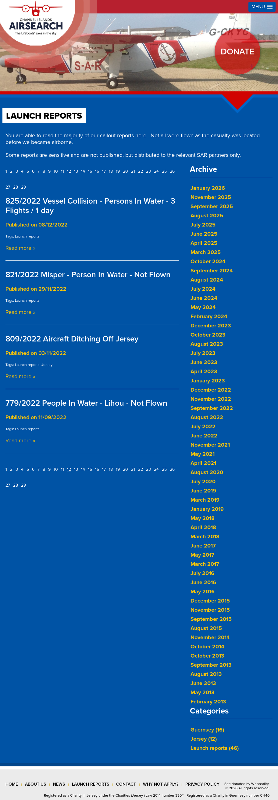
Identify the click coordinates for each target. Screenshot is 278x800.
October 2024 (208, 261)
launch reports (90, 784)
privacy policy (202, 784)
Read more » (20, 248)
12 (69, 171)
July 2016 (202, 573)
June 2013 (203, 683)
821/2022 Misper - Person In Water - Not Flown (88, 274)
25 (164, 171)
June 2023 (204, 362)
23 (148, 171)
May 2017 (202, 554)
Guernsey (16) (207, 729)
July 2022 (203, 426)
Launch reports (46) (215, 748)
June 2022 (204, 435)
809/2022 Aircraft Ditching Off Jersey (71, 339)
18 (111, 171)
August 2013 (206, 674)
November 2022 (211, 399)
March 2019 (205, 499)
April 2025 (204, 243)
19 (118, 171)
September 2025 (212, 206)
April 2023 (204, 371)
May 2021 (203, 454)
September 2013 (211, 665)
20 (125, 171)
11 (62, 171)
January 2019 (207, 509)
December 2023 (211, 325)
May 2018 (203, 518)
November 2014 (210, 637)
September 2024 (212, 270)
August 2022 (207, 417)
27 (7, 187)
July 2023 (203, 353)
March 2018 (205, 536)
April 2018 (203, 527)
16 (97, 171)
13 (76, 171)
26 (172, 171)
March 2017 (205, 564)
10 (56, 171)
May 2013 (203, 692)
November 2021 (210, 444)
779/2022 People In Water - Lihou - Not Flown (86, 403)
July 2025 (203, 224)
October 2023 (208, 334)
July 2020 (203, 481)
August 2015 (206, 628)
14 (83, 171)
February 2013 (208, 701)
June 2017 (203, 545)
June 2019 (203, 490)
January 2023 (208, 380)
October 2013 (207, 655)
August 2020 (207, 472)
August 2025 (207, 215)
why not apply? (160, 784)
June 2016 (203, 582)
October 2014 (207, 646)
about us (35, 784)
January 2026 (208, 188)
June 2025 (204, 233)
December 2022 (211, 389)
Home (11, 784)
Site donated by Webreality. (246, 784)
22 (140, 171)
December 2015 (210, 600)
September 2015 (211, 619)
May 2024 (203, 307)
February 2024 (209, 316)
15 (90, 171)
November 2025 (211, 197)
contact (126, 784)
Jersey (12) (204, 738)
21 (133, 171)
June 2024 (204, 298)
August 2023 (207, 344)
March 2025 (206, 252)
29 (23, 187)
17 (104, 171)
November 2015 (210, 609)
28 (15, 187)
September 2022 (212, 408)
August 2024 (207, 279)
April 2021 (203, 463)
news (59, 784)
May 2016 (203, 591)
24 (156, 171)
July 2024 (203, 289)
